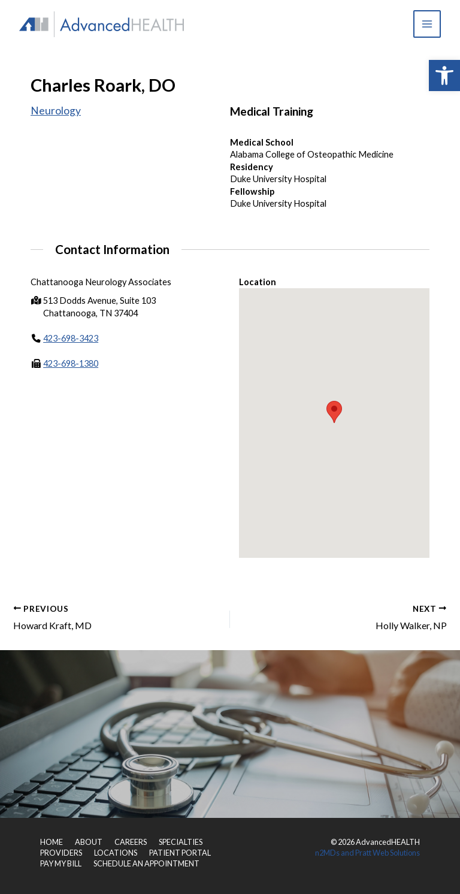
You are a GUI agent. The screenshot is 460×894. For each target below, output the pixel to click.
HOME (51, 842)
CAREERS (130, 842)
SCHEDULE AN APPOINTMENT (146, 863)
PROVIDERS (61, 852)
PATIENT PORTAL (180, 852)
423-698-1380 (70, 364)
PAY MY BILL (60, 863)
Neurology (56, 110)
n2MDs (327, 852)
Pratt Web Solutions (387, 852)
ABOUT (88, 842)
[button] (444, 75)
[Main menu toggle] (427, 24)
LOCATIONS (115, 852)
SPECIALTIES (180, 842)
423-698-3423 (70, 338)
